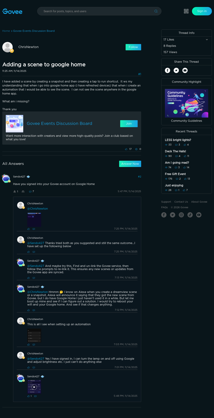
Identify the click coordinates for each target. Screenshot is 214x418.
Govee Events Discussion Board (34, 31)
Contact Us (181, 202)
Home (6, 31)
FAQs (164, 207)
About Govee (199, 202)
